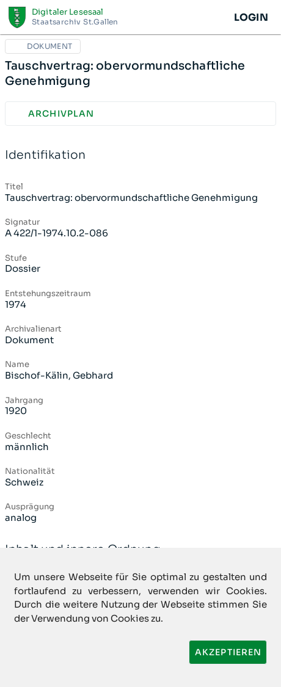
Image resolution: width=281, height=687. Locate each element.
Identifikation (140, 155)
